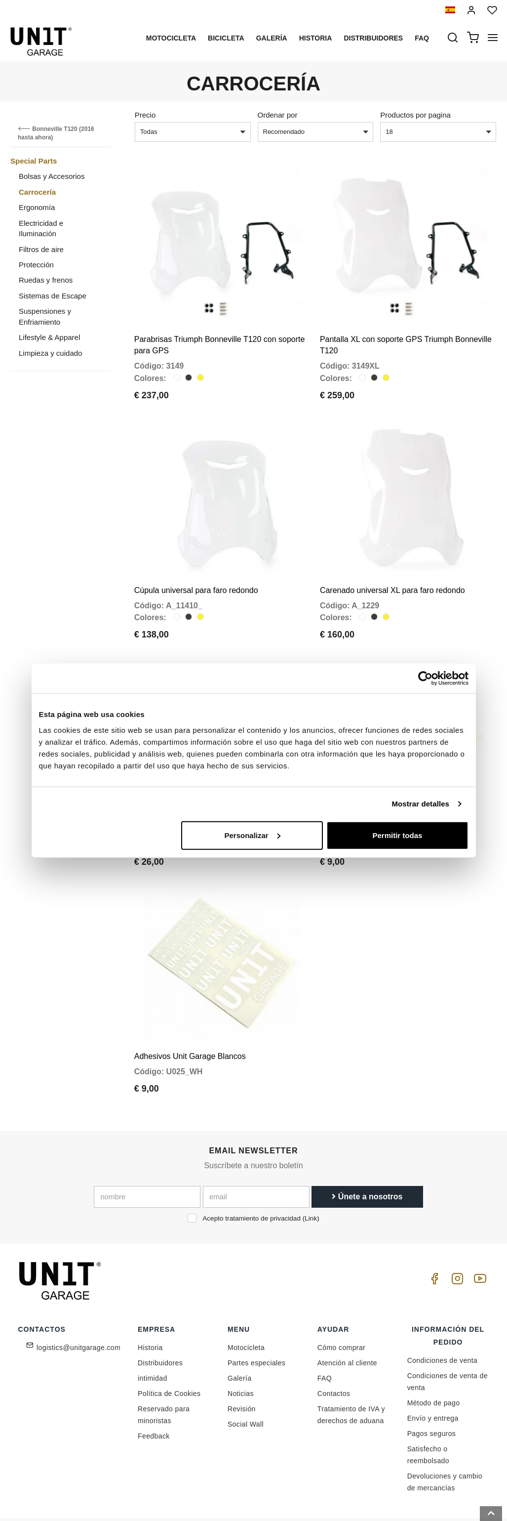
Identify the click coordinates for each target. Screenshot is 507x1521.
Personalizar (252, 835)
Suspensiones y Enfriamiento (45, 316)
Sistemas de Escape (52, 296)
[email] (256, 1159)
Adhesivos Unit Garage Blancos (190, 1018)
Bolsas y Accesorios (51, 176)
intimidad (152, 1341)
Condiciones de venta (442, 1323)
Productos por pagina (415, 115)
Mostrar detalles (420, 804)
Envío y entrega (433, 1381)
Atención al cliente (347, 1325)
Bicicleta (226, 38)
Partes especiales (256, 1325)
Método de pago (433, 1365)
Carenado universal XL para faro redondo (392, 571)
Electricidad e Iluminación (41, 228)
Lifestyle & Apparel (49, 337)
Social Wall (246, 1387)
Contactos (334, 1356)
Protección (36, 264)
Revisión (242, 1371)
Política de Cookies (169, 1356)
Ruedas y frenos (46, 280)
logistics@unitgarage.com (78, 1310)
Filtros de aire (41, 249)
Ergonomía (37, 207)
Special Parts (33, 161)
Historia (315, 38)
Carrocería (37, 192)
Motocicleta (171, 38)
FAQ (324, 1341)
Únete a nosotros (367, 1159)
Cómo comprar (341, 1310)
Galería (271, 38)
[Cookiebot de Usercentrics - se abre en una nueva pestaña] (425, 678)
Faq (422, 38)
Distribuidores (373, 38)
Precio (145, 115)
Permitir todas (398, 835)
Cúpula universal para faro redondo (196, 571)
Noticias (241, 1356)
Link (311, 1180)
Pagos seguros (431, 1396)
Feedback (154, 1398)
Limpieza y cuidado (50, 353)
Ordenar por (278, 115)
